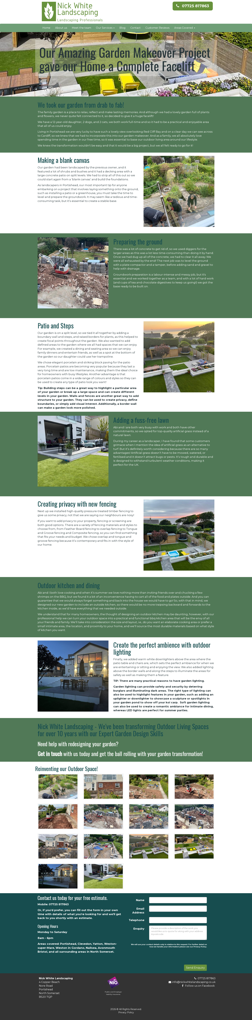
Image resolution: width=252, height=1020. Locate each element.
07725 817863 (195, 6)
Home (46, 27)
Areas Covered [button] (184, 27)
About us (61, 27)
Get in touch (50, 753)
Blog (122, 27)
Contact (135, 27)
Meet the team (81, 27)
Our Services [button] (105, 27)
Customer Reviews (157, 27)
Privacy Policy (126, 1012)
